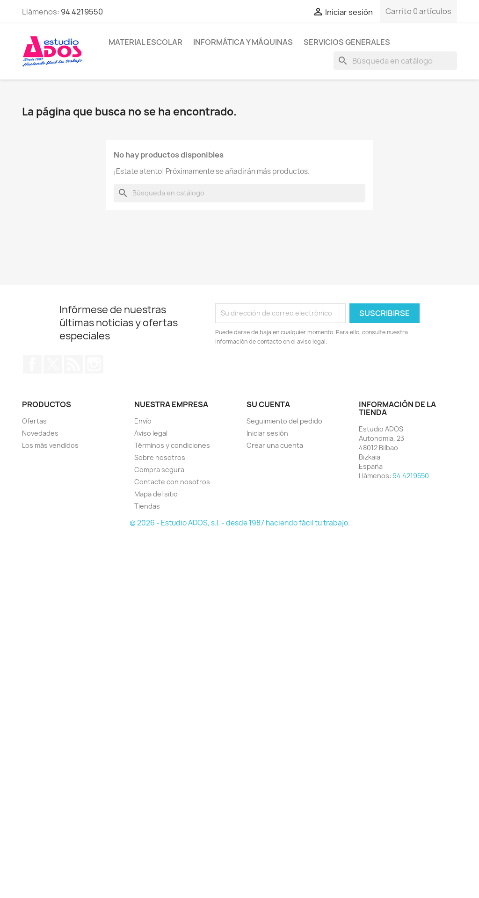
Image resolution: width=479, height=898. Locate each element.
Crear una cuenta (275, 445)
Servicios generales (347, 42)
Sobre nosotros (159, 457)
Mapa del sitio (156, 493)
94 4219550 (82, 12)
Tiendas (147, 506)
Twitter (53, 364)
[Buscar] (395, 60)
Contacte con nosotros (172, 481)
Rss (73, 364)
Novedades (40, 433)
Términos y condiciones (172, 445)
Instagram (94, 364)
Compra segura (159, 469)
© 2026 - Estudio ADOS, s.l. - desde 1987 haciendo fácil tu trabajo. (240, 523)
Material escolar (145, 42)
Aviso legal (150, 433)
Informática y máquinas (243, 42)
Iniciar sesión (267, 433)
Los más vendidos (50, 445)
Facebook (32, 364)
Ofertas (34, 421)
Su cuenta (268, 404)
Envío (143, 421)
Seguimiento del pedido (284, 421)
